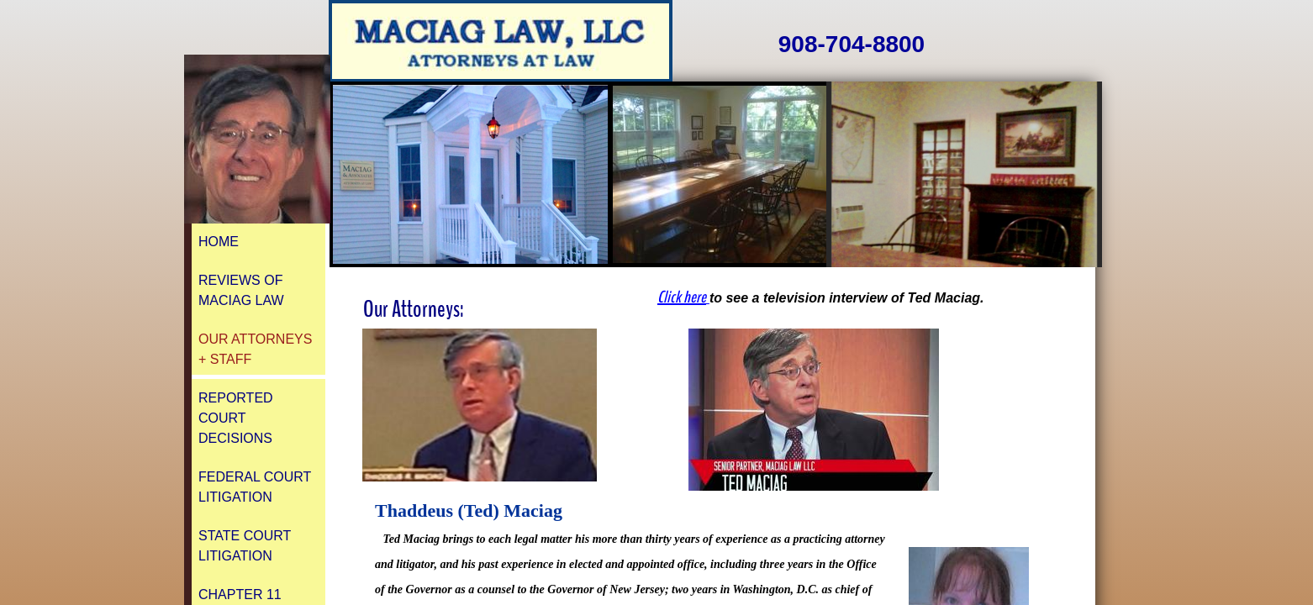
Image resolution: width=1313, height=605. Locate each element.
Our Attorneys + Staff (255, 349)
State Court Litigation (244, 546)
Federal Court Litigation (254, 487)
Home (218, 241)
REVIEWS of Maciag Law (241, 290)
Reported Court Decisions (235, 418)
